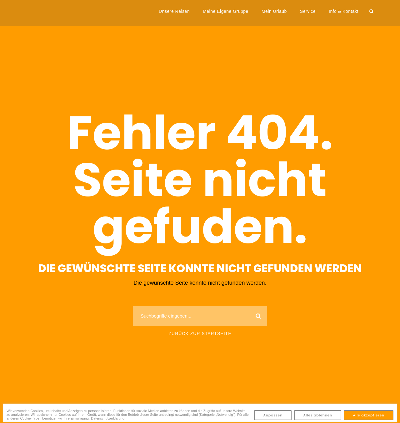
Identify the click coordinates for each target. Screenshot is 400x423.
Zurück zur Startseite (200, 333)
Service (308, 11)
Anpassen (272, 415)
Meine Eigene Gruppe (225, 11)
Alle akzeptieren (368, 415)
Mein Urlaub (274, 11)
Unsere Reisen (174, 11)
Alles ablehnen (317, 415)
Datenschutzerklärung (107, 418)
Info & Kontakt (343, 11)
